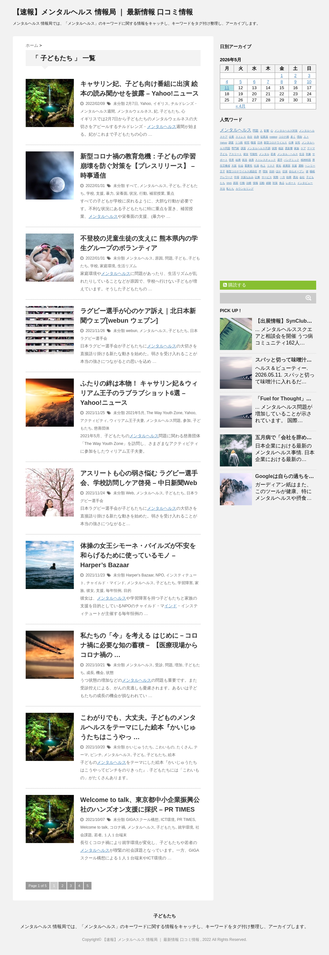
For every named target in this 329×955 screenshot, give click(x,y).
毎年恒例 (113, 590)
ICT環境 (168, 819)
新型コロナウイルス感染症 (241, 171)
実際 (275, 177)
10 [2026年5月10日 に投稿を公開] (309, 81)
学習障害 (185, 583)
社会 (240, 165)
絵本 (172, 755)
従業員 (264, 136)
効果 (288, 177)
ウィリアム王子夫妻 (126, 420)
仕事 (291, 142)
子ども (174, 185)
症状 (285, 171)
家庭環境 (107, 266)
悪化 (295, 177)
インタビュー (305, 183)
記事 (257, 177)
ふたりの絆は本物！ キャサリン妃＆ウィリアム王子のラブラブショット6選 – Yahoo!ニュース (139, 393)
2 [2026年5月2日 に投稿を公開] (295, 75)
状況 (133, 193)
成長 (90, 672)
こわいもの (164, 747)
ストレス (241, 136)
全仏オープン (296, 171)
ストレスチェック (265, 159)
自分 (249, 136)
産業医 (286, 165)
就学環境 (185, 827)
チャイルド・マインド (105, 583)
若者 (98, 835)
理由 (299, 136)
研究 (246, 142)
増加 (178, 665)
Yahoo (145, 103)
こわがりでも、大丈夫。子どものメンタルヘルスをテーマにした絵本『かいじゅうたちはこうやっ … (138, 727)
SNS (228, 183)
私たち (230, 188)
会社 (302, 177)
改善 (251, 159)
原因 (159, 258)
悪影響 (289, 148)
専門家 (235, 148)
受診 (159, 665)
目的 (127, 590)
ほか (278, 171)
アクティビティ (93, 420)
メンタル (264, 154)
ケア (303, 148)
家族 (296, 148)
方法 (222, 188)
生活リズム (127, 266)
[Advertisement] (268, 234)
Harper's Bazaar (139, 575)
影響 (266, 130)
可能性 (253, 154)
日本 (260, 142)
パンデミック (291, 159)
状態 (110, 672)
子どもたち (169, 111)
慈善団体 (101, 428)
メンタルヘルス (161, 126)
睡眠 (312, 171)
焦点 (281, 183)
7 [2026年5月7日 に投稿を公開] (268, 81)
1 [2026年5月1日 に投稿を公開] (282, 75)
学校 (90, 193)
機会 (100, 672)
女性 (297, 142)
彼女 (90, 590)
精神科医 (306, 159)
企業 (231, 136)
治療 (248, 183)
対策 (275, 183)
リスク (271, 165)
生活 (301, 154)
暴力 (110, 193)
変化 (278, 165)
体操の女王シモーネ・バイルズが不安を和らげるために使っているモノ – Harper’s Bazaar (138, 555)
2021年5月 (135, 413)
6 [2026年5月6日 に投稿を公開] (254, 81)
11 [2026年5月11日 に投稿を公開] (227, 87)
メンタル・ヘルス (287, 154)
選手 (279, 159)
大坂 (234, 165)
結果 (238, 159)
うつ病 (239, 142)
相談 (280, 148)
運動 (301, 165)
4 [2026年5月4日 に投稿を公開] (227, 81)
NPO (160, 575)
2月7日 (132, 103)
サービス (267, 177)
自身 (256, 136)
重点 (170, 193)
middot (273, 136)
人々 (306, 136)
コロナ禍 (117, 827)
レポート (291, 183)
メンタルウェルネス (134, 111)
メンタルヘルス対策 (286, 130)
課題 (243, 148)
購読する (234, 284)
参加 (187, 420)
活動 (261, 183)
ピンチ (96, 755)
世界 (231, 159)
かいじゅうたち (139, 747)
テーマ (311, 148)
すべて (131, 185)
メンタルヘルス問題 (163, 420)
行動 (143, 193)
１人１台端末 (115, 835)
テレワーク (226, 177)
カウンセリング (245, 188)
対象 (308, 154)
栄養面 (121, 193)
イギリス (161, 103)
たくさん (184, 747)
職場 (253, 142)
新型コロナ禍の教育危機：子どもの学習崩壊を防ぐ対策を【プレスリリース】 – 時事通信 (138, 166)
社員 (256, 165)
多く (293, 136)
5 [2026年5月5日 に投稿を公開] (240, 81)
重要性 (248, 165)
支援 (100, 193)
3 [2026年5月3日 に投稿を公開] (309, 75)
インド (170, 605)
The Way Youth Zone (164, 413)
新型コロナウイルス (275, 142)
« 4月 (241, 106)
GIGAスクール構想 (142, 819)
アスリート (235, 154)
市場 (236, 177)
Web (130, 493)
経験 (268, 183)
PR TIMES (186, 819)
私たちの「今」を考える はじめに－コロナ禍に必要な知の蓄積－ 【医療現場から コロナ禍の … (139, 645)
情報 (255, 183)
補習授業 (157, 193)
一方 (282, 177)
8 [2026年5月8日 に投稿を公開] (282, 81)
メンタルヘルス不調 (258, 148)
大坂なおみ (247, 177)
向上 (262, 165)
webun (131, 330)
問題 (169, 258)
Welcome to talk (94, 827)
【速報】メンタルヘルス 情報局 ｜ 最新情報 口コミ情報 (103, 12)
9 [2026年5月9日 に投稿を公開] (295, 81)
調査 (231, 142)
